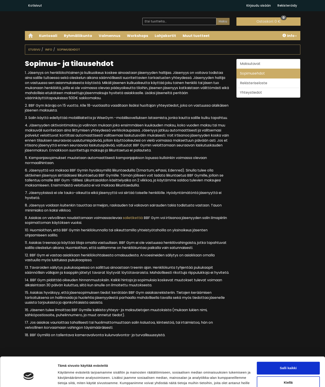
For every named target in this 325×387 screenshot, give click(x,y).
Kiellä (288, 360)
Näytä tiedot (67, 378)
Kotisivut (35, 5)
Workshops (137, 35)
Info (289, 35)
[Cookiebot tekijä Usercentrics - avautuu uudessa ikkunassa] (28, 378)
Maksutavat (250, 63)
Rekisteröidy (287, 5)
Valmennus (109, 35)
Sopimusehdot (68, 49)
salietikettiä (133, 217)
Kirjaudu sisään (258, 5)
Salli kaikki (288, 346)
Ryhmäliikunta (78, 35)
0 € (271, 20)
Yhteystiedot (251, 92)
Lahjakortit (165, 35)
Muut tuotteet (196, 35)
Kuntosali (48, 35)
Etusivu (34, 49)
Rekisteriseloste (253, 83)
